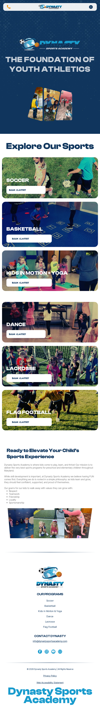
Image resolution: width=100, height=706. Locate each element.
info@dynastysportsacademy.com (50, 641)
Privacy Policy (50, 675)
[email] (60, 652)
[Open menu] (90, 7)
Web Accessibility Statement (50, 682)
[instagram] (47, 652)
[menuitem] (50, 600)
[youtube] (53, 652)
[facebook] (40, 652)
